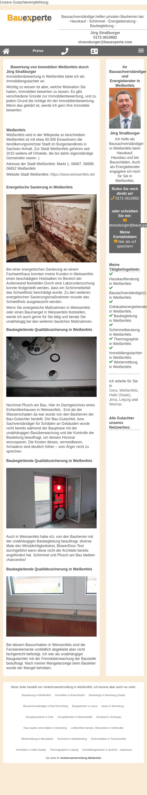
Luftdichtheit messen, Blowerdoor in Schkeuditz (97, 728)
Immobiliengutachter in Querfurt (100, 749)
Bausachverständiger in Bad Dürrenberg (45, 706)
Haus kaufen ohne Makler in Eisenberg (45, 728)
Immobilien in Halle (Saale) (31, 749)
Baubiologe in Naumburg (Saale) (107, 695)
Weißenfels (128, 390)
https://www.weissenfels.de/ (72, 174)
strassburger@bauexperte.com (103, 42)
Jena (113, 400)
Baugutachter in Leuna (84, 706)
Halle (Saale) (119, 395)
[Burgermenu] (141, 51)
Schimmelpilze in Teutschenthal (108, 738)
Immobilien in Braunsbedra (70, 695)
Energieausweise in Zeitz (40, 717)
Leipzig (125, 400)
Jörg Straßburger (103, 33)
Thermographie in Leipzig (64, 749)
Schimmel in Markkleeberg (72, 738)
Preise (38, 51)
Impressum (126, 749)
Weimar (115, 404)
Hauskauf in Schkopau (108, 717)
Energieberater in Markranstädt (75, 717)
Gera (113, 390)
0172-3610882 (103, 37)
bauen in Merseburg (112, 706)
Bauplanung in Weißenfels (36, 695)
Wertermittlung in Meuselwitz (37, 738)
